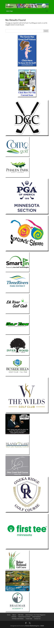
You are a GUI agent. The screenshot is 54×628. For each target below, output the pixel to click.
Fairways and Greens (18, 618)
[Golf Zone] (17, 334)
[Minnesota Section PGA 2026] (27, 214)
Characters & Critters (24, 616)
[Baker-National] (17, 570)
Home (8, 615)
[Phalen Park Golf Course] (17, 177)
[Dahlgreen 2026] (27, 135)
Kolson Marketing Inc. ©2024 (34, 626)
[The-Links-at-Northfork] (17, 434)
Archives (14, 616)
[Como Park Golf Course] (17, 156)
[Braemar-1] (17, 611)
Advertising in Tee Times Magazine (35, 615)
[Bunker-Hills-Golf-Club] (17, 376)
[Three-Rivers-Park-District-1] (17, 292)
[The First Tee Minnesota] (27, 549)
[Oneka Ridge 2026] (27, 512)
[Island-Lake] (17, 454)
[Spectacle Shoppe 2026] (27, 251)
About (14, 615)
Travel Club (29, 618)
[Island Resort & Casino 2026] (17, 591)
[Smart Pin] (17, 272)
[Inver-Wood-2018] (17, 355)
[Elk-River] (17, 313)
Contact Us (37, 618)
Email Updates (36, 616)
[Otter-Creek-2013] (17, 475)
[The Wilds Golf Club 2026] (27, 413)
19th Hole (20, 615)
